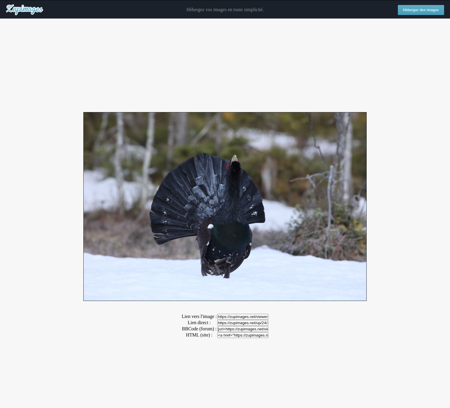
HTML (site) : (199, 334)
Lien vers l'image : (199, 316)
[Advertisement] (225, 65)
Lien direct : (199, 322)
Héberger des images (421, 10)
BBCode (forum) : (199, 328)
